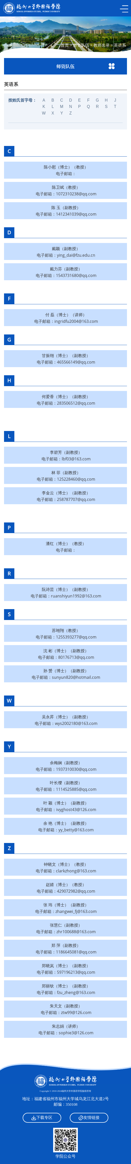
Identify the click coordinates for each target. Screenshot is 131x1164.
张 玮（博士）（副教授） (66, 905)
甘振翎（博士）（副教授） (66, 355)
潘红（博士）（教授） (66, 543)
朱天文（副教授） (66, 1006)
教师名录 (101, 45)
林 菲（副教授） (66, 472)
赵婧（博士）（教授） (66, 884)
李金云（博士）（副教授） (66, 493)
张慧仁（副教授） (66, 925)
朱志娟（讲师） (66, 1026)
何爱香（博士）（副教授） (66, 396)
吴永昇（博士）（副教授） (66, 717)
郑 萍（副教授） (66, 945)
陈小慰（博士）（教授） (66, 167)
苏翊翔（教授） (66, 630)
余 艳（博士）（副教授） (66, 823)
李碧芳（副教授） (66, 452)
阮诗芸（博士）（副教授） (66, 589)
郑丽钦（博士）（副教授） (66, 986)
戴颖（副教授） (66, 248)
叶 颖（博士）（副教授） (66, 803)
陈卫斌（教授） (66, 187)
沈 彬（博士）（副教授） (66, 650)
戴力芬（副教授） (66, 269)
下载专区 (41, 1117)
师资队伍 (81, 45)
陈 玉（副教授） (66, 207)
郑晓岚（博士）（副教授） (66, 965)
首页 (65, 45)
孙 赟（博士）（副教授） (66, 670)
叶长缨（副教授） (66, 782)
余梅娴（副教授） (66, 762)
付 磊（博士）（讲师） (66, 314)
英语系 (120, 45)
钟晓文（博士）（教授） (66, 864)
